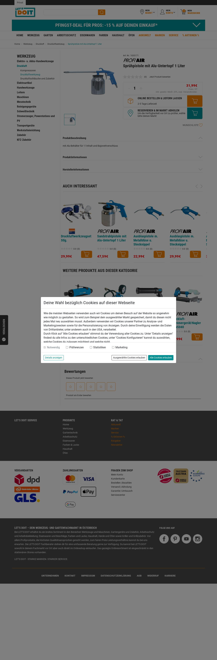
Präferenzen (76, 347)
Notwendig (53, 347)
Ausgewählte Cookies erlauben (129, 357)
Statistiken (99, 347)
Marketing (121, 347)
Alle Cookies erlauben (161, 357)
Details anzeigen (53, 357)
